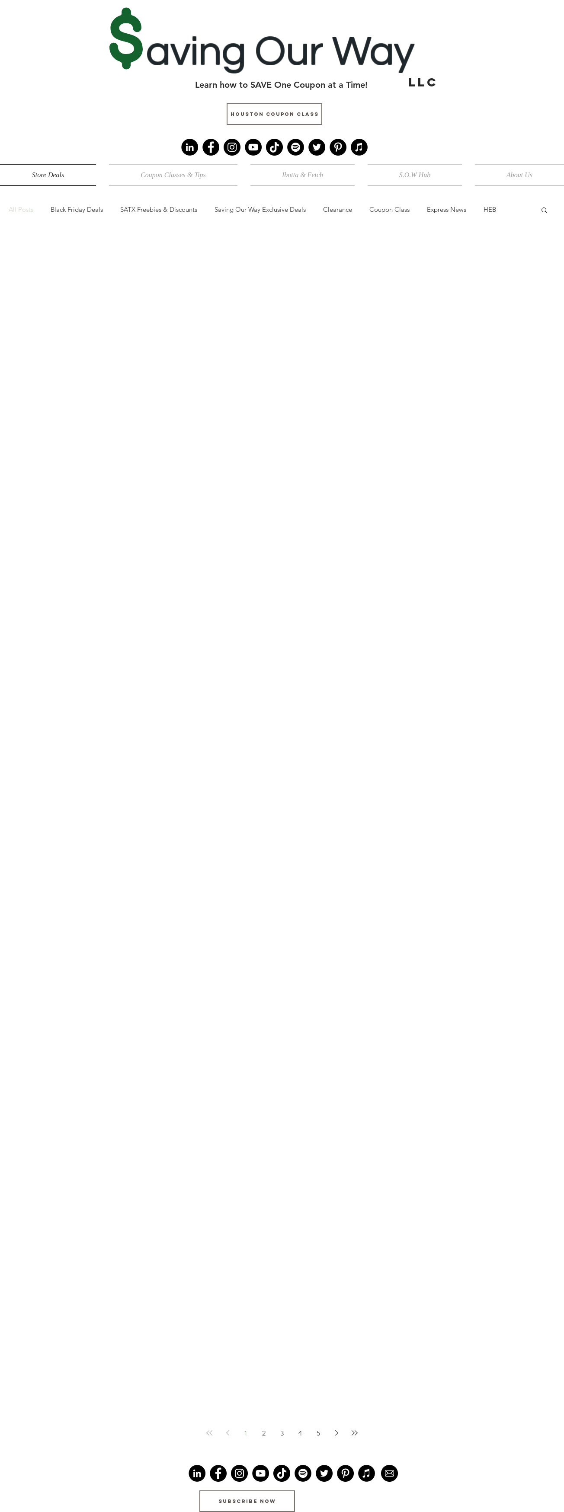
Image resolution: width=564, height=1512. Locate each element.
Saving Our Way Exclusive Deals (260, 210)
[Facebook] (210, 147)
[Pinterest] (338, 147)
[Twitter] (316, 147)
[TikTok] (274, 147)
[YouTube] (253, 147)
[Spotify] (295, 147)
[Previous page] (227, 1433)
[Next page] (336, 1433)
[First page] (209, 1433)
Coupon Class (389, 210)
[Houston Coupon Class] (274, 114)
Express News (446, 210)
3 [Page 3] (282, 1433)
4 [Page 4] (300, 1433)
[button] (544, 210)
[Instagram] (232, 147)
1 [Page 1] (245, 1433)
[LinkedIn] (189, 147)
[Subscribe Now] (247, 1501)
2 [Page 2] (264, 1433)
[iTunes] (359, 147)
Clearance (337, 210)
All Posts (21, 210)
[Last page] (354, 1433)
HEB (490, 210)
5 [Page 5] (318, 1433)
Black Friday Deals (77, 210)
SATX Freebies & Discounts (158, 210)
